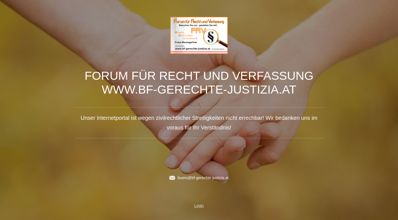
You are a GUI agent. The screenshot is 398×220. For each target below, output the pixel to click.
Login (199, 205)
